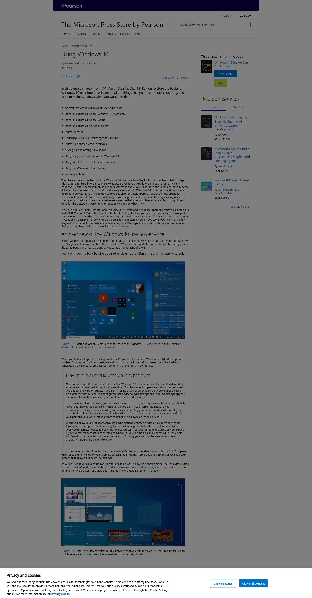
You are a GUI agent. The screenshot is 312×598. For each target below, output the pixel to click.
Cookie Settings (223, 587)
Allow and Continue (253, 587)
